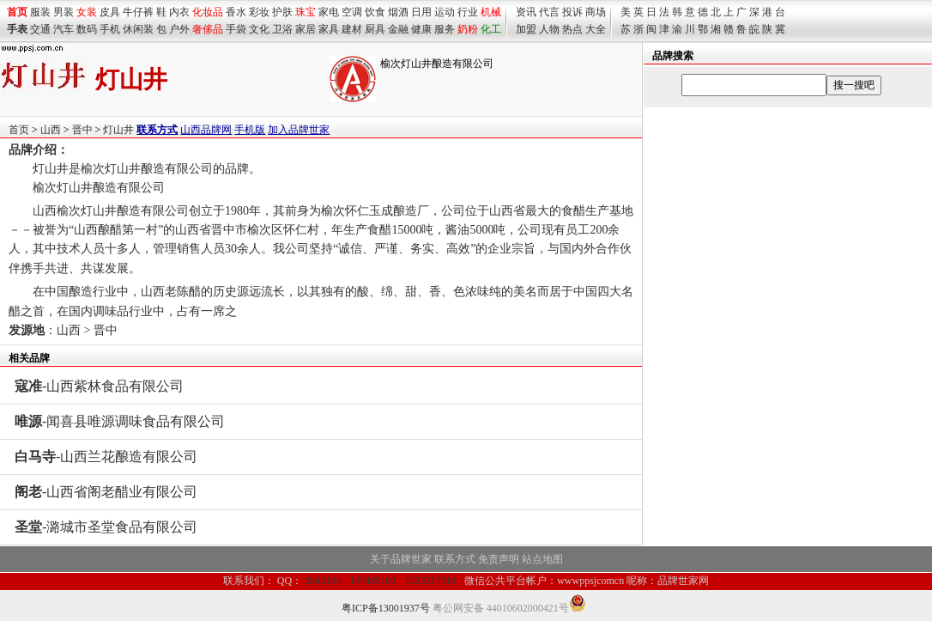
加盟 (526, 29)
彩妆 (259, 12)
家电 (328, 12)
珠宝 (305, 12)
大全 (595, 29)
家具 (328, 29)
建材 (352, 29)
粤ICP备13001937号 (386, 608)
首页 (19, 130)
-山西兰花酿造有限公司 (106, 456)
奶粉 (467, 29)
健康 (421, 29)
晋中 (82, 130)
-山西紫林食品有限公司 (99, 386)
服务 (444, 29)
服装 (40, 12)
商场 (595, 12)
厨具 (375, 29)
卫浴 (282, 29)
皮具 (110, 12)
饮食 (375, 12)
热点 (572, 29)
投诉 (572, 12)
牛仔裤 (138, 12)
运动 (444, 12)
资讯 (526, 12)
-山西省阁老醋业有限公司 (106, 491)
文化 (259, 29)
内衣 (179, 12)
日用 (421, 12)
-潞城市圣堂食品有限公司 (106, 527)
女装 (86, 12)
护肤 (282, 12)
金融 (398, 29)
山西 (50, 130)
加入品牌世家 (299, 130)
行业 (467, 12)
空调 (352, 12)
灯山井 (118, 130)
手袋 (236, 29)
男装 (63, 12)
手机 (110, 29)
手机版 (249, 130)
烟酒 (398, 12)
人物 (549, 29)
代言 (549, 12)
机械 (491, 12)
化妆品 (207, 12)
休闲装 (138, 29)
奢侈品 (207, 29)
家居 (305, 29)
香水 (236, 12)
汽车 (63, 29)
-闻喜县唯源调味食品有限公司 (120, 421)
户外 (179, 29)
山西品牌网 (206, 130)
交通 (40, 29)
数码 (86, 29)
